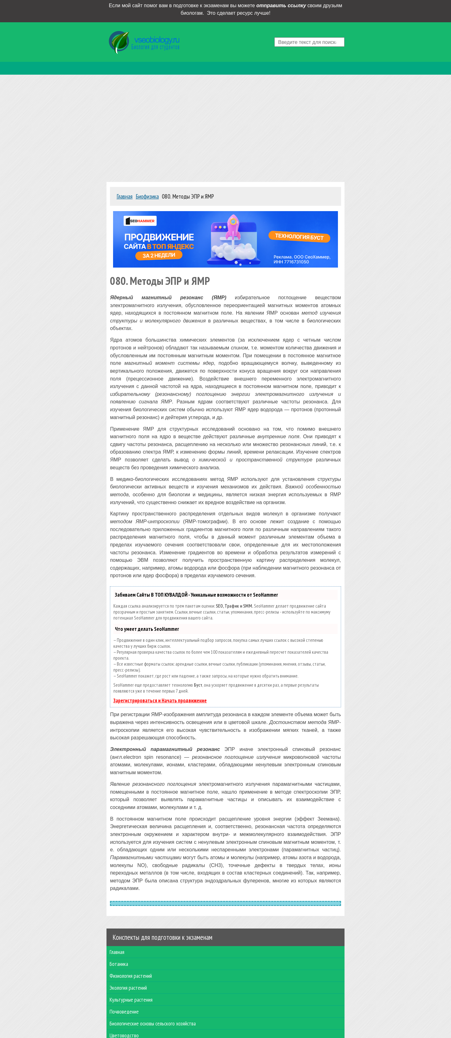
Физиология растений (131, 975)
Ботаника (119, 963)
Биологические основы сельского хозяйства (153, 1023)
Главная (117, 951)
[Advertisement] (225, 127)
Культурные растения (131, 999)
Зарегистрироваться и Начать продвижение (160, 700)
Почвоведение (124, 1011)
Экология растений (128, 987)
